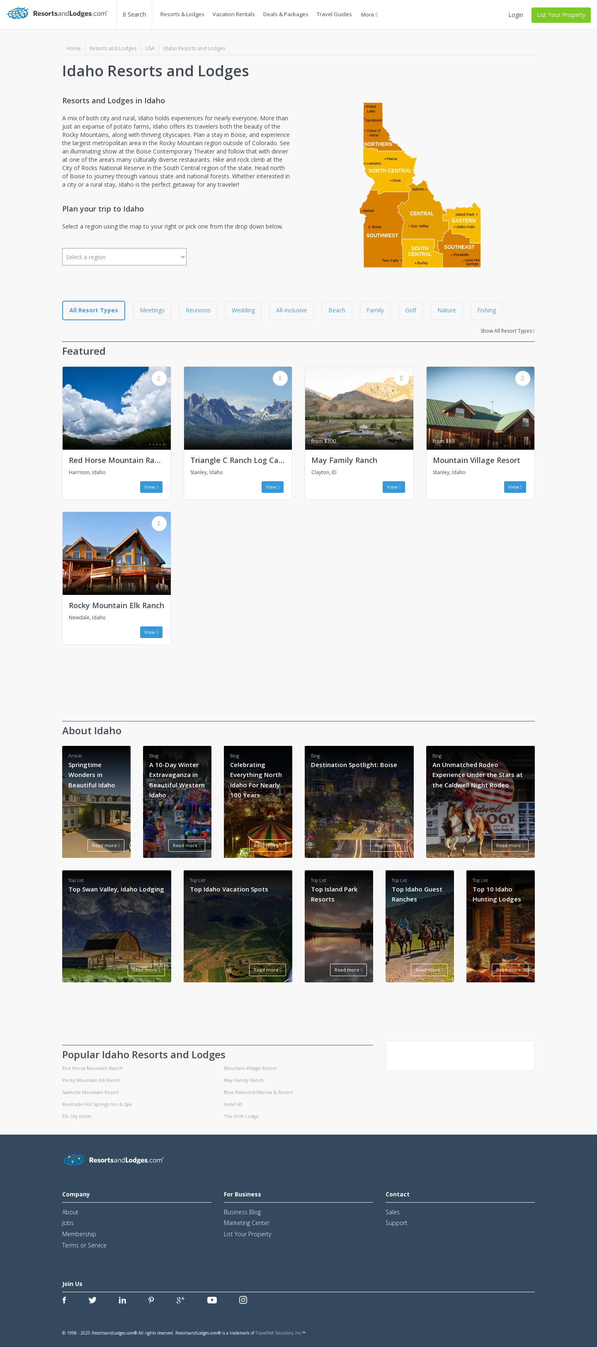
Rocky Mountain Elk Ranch (116, 605)
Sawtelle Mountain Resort (90, 1092)
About (70, 1212)
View (151, 487)
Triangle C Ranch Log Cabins (241, 460)
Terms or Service (84, 1245)
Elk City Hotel (76, 1116)
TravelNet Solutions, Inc (278, 1333)
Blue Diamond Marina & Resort (258, 1092)
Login (515, 15)
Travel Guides (334, 14)
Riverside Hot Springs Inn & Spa (97, 1104)
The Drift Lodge (241, 1116)
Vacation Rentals (234, 14)
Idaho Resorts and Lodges (194, 48)
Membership (79, 1234)
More (369, 14)
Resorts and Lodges (113, 48)
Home (73, 48)
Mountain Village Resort (476, 460)
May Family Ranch (344, 460)
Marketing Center (246, 1223)
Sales (393, 1212)
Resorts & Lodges (182, 14)
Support (397, 1223)
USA (150, 48)
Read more (106, 845)
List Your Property (561, 15)
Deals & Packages (285, 14)
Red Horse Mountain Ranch (118, 460)
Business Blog (242, 1212)
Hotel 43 (233, 1104)
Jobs (68, 1223)
